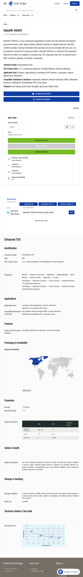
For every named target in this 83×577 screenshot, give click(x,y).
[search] (76, 10)
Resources (9, 571)
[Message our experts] (68, 564)
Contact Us (62, 573)
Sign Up (74, 4)
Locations (62, 571)
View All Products (11, 569)
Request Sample (41, 146)
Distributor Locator (39, 571)
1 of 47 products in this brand (16, 34)
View (13, 179)
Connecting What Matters (67, 569)
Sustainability (63, 576)
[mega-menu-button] (5, 3)
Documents (11, 199)
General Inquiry (41, 152)
